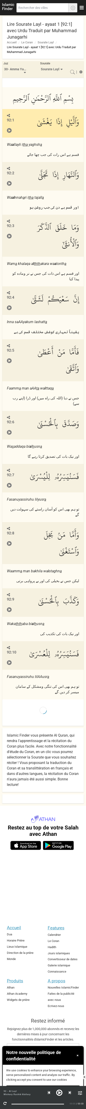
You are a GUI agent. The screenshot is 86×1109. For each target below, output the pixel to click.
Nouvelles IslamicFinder (63, 987)
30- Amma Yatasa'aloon (16, 69)
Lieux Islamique (17, 946)
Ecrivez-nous (56, 1006)
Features (56, 928)
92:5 (10, 350)
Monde (11, 959)
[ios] (25, 845)
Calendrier (54, 934)
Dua (9, 934)
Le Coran (27, 42)
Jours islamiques (59, 953)
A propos (56, 980)
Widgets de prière (18, 1000)
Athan (10, 987)
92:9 (10, 599)
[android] (58, 845)
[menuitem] (15, 69)
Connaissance (57, 971)
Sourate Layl (46, 42)
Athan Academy (17, 993)
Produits (15, 980)
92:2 (10, 173)
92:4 (10, 297)
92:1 (10, 120)
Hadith (52, 947)
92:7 (10, 475)
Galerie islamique (59, 965)
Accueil (12, 42)
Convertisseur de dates (63, 959)
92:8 (10, 533)
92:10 (11, 652)
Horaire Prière (16, 940)
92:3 (10, 226)
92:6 (10, 422)
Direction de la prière (20, 953)
